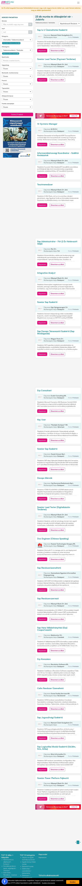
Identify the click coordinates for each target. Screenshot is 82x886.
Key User (41, 419)
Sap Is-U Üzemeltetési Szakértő (52, 30)
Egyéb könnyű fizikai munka (29, 863)
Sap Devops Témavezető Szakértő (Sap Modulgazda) (55, 332)
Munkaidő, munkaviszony (10, 73)
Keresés (4, 21)
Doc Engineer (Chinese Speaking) (53, 538)
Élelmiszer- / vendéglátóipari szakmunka (27, 877)
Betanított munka (27, 866)
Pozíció (4, 80)
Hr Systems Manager (47, 124)
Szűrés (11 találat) (17, 114)
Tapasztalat (5, 88)
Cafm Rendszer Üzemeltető (50, 688)
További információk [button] (48, 883)
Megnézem (42, 51)
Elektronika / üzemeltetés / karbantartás (26, 871)
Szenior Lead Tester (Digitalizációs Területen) (53, 508)
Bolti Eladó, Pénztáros (10, 874)
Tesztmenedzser (45, 184)
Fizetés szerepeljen (8, 103)
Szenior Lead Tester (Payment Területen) (56, 59)
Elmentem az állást (57, 51)
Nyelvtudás (5, 57)
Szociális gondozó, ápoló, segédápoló (10, 868)
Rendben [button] (73, 882)
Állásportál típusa (7, 96)
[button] (4, 881)
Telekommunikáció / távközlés (10, 53)
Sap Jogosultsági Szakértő (50, 717)
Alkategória (5, 46)
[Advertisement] (17, 171)
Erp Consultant (44, 390)
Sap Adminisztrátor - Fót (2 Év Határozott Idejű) (57, 242)
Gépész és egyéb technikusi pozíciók (28, 858)
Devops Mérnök (44, 478)
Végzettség (5, 65)
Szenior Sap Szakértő (47, 302)
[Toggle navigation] (78, 3)
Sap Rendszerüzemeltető (49, 567)
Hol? (3, 28)
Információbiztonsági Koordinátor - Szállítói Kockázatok (58, 154)
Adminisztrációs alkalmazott (8, 862)
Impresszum (42, 857)
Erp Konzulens (44, 659)
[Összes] (17, 40)
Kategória (5, 36)
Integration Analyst (46, 273)
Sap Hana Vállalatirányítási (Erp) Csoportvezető (52, 628)
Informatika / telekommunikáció (11, 43)
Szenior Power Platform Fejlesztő (53, 778)
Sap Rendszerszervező (48, 598)
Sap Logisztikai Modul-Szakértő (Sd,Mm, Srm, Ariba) (56, 747)
